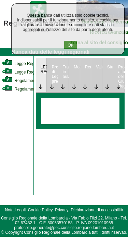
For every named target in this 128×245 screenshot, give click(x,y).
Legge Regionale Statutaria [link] (33, 72)
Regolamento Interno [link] (27, 80)
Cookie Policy (40, 210)
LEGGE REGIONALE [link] (44, 69)
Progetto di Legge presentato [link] (55, 74)
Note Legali (15, 210)
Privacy (61, 210)
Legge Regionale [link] (23, 63)
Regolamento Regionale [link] (30, 89)
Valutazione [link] (99, 67)
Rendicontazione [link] (88, 67)
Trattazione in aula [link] (66, 72)
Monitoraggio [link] (77, 67)
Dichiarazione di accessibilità (97, 210)
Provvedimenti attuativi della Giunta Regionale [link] (121, 76)
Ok (70, 45)
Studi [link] (110, 67)
